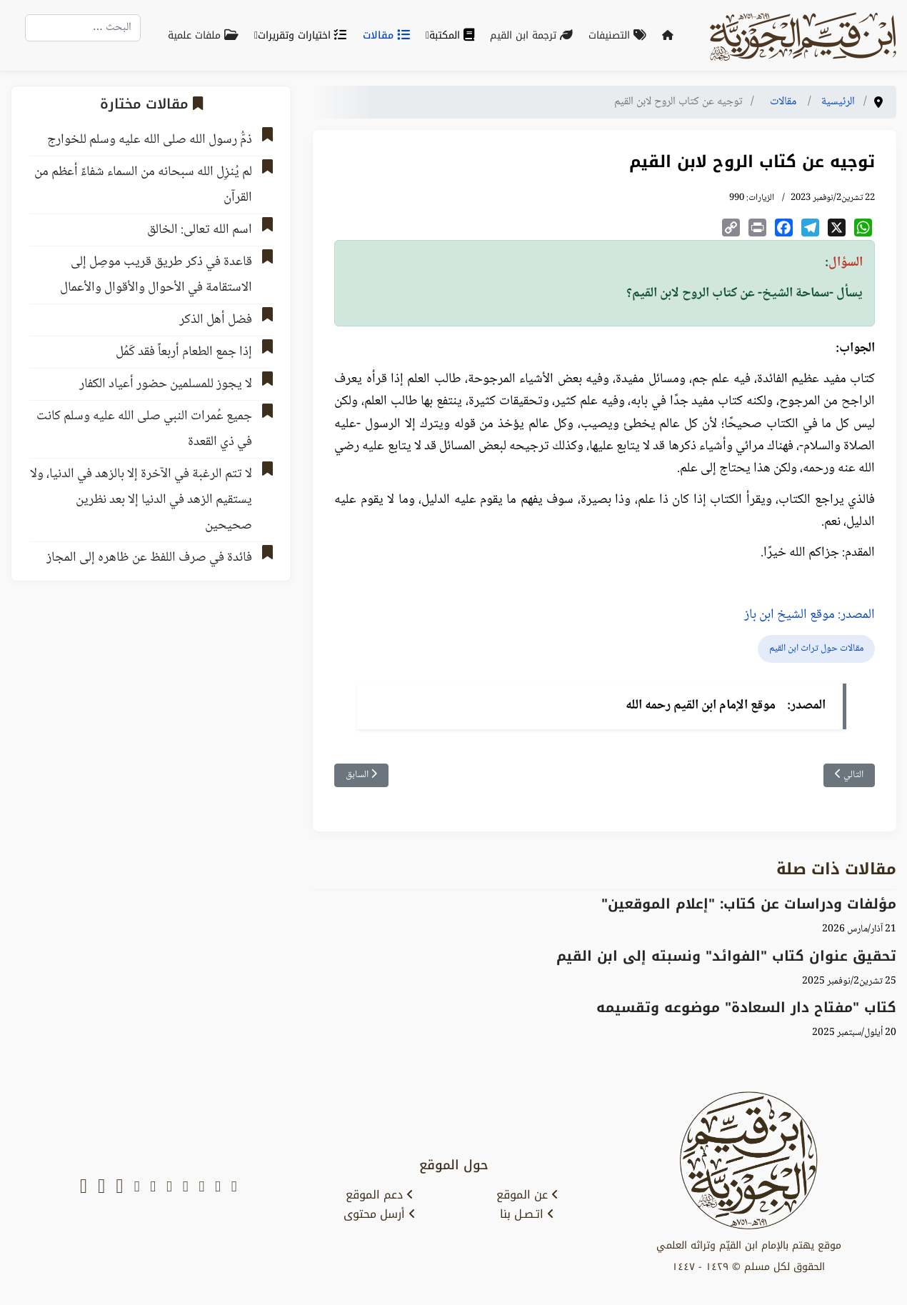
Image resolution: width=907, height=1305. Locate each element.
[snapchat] (234, 1187)
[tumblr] (137, 1187)
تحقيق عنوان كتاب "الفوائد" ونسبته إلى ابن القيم (726, 956)
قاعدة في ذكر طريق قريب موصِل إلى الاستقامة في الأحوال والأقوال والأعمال (156, 275)
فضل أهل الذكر (215, 320)
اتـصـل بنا (527, 1214)
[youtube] (201, 1187)
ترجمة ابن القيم (534, 35)
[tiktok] (119, 1187)
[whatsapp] (83, 1187)
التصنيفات (620, 35)
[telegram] (169, 1187)
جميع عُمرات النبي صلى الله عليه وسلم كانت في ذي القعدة (144, 429)
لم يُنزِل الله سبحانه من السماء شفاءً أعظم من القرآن (143, 185)
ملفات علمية (206, 35)
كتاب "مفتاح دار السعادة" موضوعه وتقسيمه (746, 1007)
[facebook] (186, 1187)
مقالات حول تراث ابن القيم (816, 648)
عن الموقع (527, 1195)
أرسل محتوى (380, 1214)
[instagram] (153, 1187)
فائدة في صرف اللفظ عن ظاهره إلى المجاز (149, 557)
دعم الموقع (380, 1195)
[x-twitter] (218, 1187)
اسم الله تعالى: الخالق (199, 230)
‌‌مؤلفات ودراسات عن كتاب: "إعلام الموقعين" (748, 904)
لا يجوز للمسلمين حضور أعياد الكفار (165, 384)
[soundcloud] (101, 1187)
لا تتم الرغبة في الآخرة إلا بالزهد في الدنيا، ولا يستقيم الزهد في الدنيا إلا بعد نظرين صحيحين (141, 500)
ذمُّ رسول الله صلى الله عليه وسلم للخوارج (149, 140)
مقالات (389, 35)
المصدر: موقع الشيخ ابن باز (809, 615)
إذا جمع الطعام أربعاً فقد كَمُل (184, 352)
